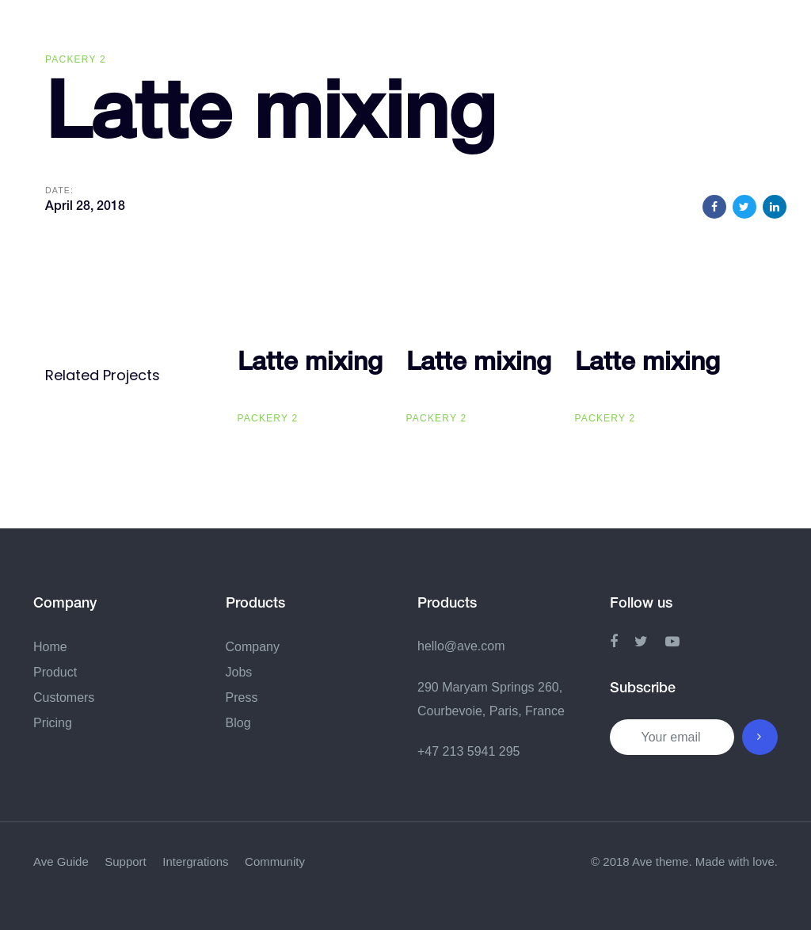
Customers (63, 697)
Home (50, 647)
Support (126, 861)
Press (242, 697)
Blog (238, 723)
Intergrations (195, 861)
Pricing (52, 723)
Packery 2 (75, 59)
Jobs (239, 672)
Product (55, 672)
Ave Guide (61, 861)
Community (275, 861)
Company (253, 647)
